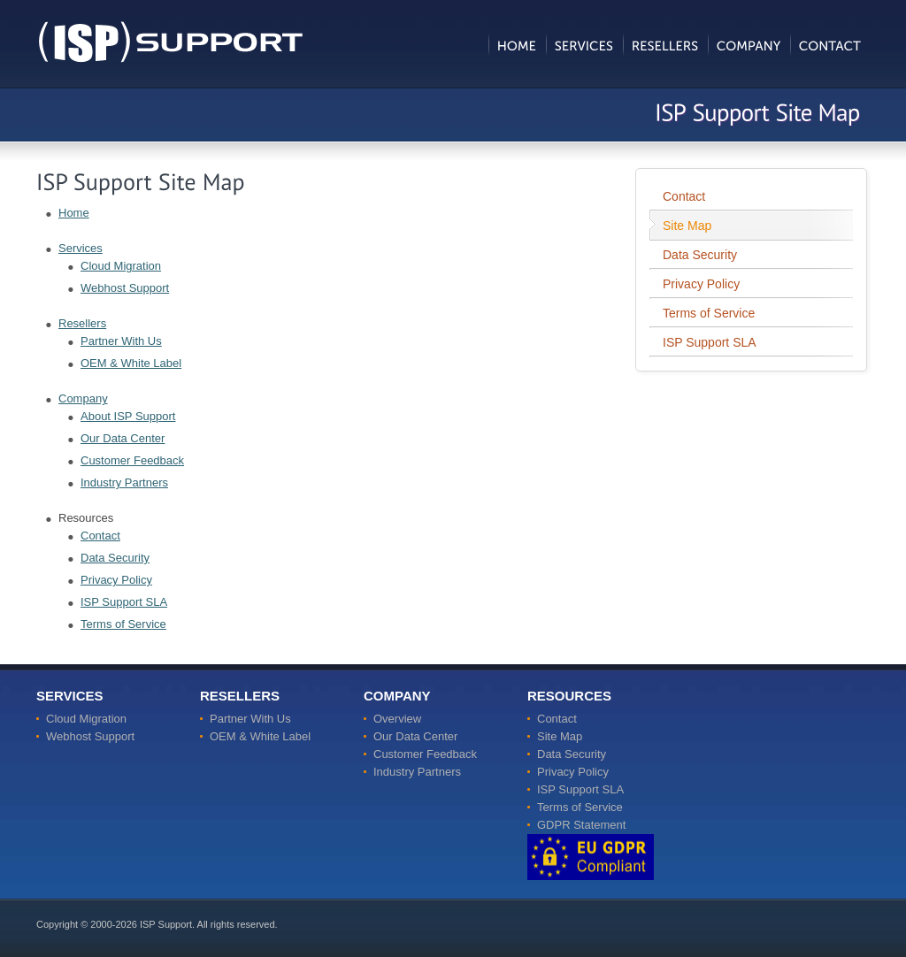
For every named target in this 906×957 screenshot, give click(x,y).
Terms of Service (123, 624)
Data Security (115, 557)
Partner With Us (121, 341)
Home (73, 212)
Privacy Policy (116, 579)
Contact (100, 535)
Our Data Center (123, 438)
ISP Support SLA (124, 602)
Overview (397, 718)
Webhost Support (125, 288)
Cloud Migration (121, 265)
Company (83, 398)
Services (80, 248)
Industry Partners (124, 482)
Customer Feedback (132, 460)
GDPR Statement (581, 824)
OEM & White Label (131, 363)
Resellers (82, 323)
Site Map (687, 225)
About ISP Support (128, 416)
